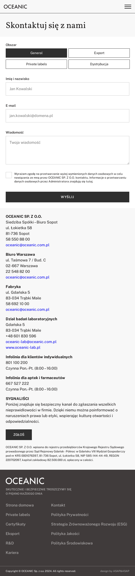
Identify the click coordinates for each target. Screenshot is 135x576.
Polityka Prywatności (69, 514)
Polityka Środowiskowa (72, 543)
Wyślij (67, 197)
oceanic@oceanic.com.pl (27, 245)
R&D (10, 543)
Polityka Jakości (65, 533)
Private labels (18, 514)
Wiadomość (15, 132)
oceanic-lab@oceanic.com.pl (31, 341)
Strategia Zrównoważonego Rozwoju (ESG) (89, 524)
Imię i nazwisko (17, 79)
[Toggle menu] (128, 6)
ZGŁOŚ (18, 435)
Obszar (11, 45)
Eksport (12, 533)
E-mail (11, 105)
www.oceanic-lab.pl (23, 347)
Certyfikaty (16, 524)
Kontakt (58, 505)
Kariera (12, 552)
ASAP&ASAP (121, 571)
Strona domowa (20, 505)
